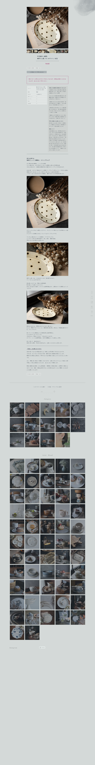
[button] (37, 27)
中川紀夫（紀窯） (31, 68)
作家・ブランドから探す (55, 387)
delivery (92, 302)
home (92, 292)
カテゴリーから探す (39, 387)
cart (92, 311)
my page (92, 297)
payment (92, 307)
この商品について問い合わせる (37, 72)
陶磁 (37, 68)
